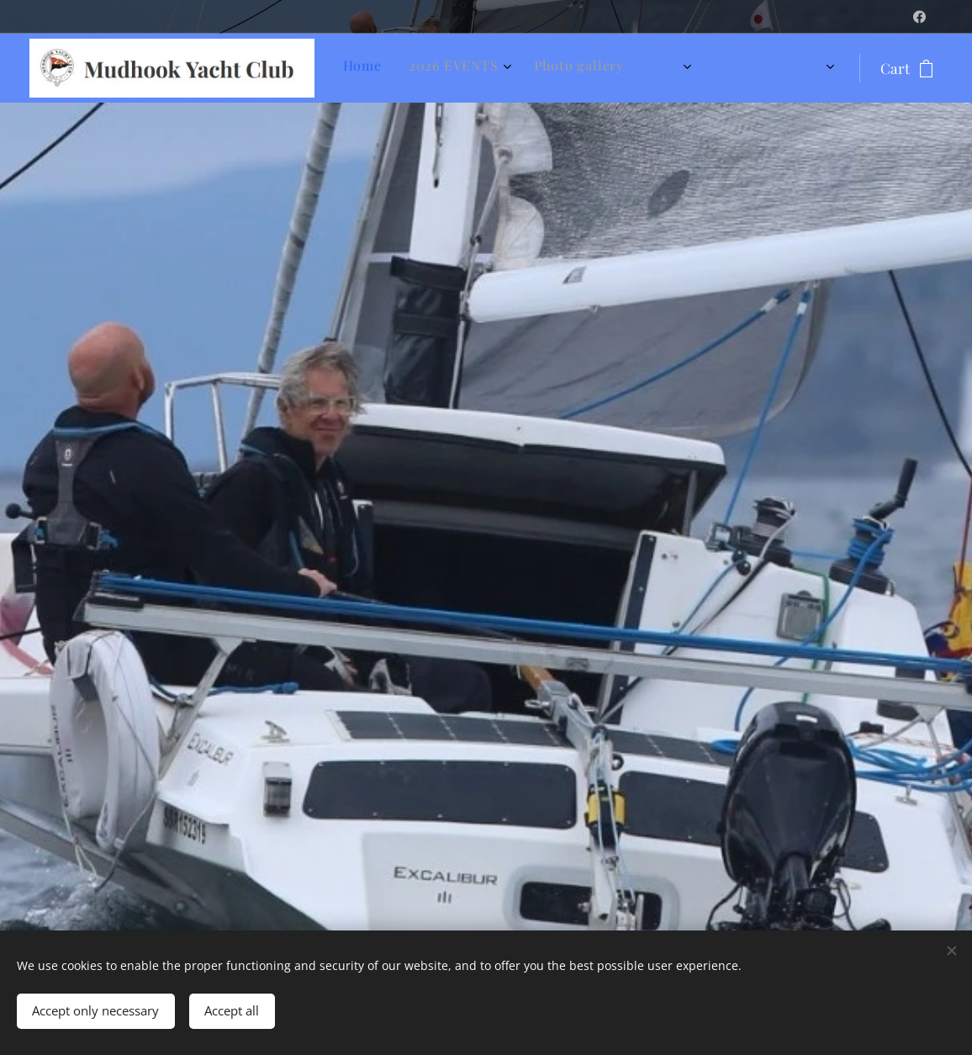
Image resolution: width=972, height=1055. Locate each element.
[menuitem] (548, 68)
